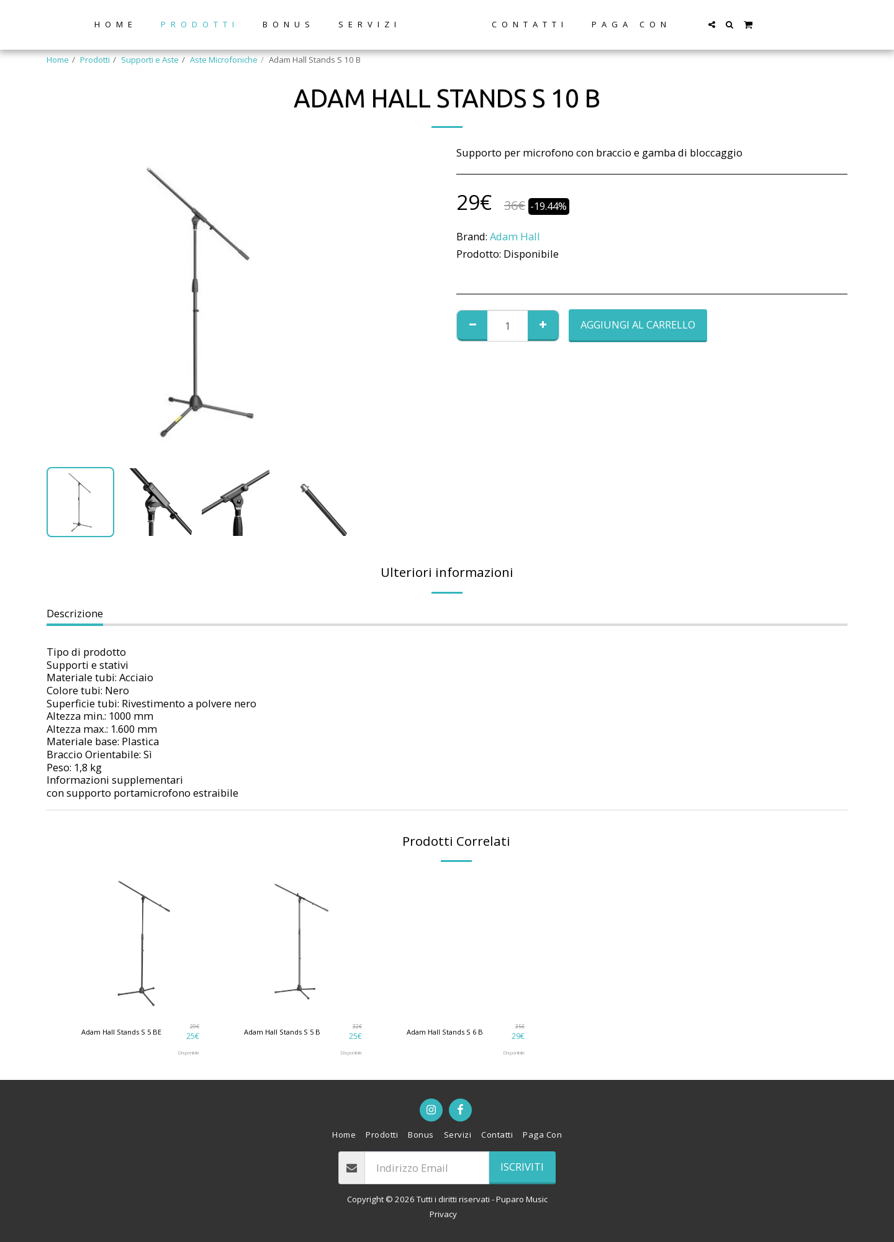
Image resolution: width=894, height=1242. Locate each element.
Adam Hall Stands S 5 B (287, 1031)
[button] (749, 24)
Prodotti (95, 59)
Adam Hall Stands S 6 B (450, 1031)
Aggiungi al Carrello (637, 324)
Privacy (443, 1214)
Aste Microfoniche (224, 59)
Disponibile (184, 1052)
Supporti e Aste (150, 59)
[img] (140, 943)
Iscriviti (522, 1166)
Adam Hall (515, 236)
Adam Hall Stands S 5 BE (127, 1031)
